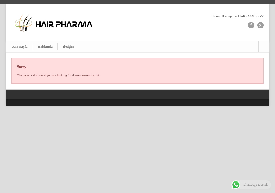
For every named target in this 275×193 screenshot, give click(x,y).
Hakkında (45, 46)
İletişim (68, 46)
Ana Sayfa (19, 46)
